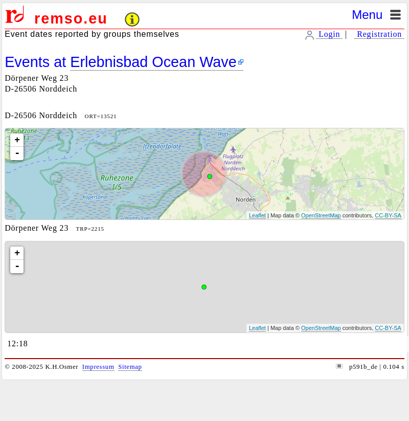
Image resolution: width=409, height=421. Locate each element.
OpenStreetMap (321, 215)
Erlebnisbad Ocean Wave (153, 62)
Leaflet (257, 215)
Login (329, 34)
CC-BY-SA (388, 215)
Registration (379, 34)
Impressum (98, 366)
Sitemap (130, 366)
